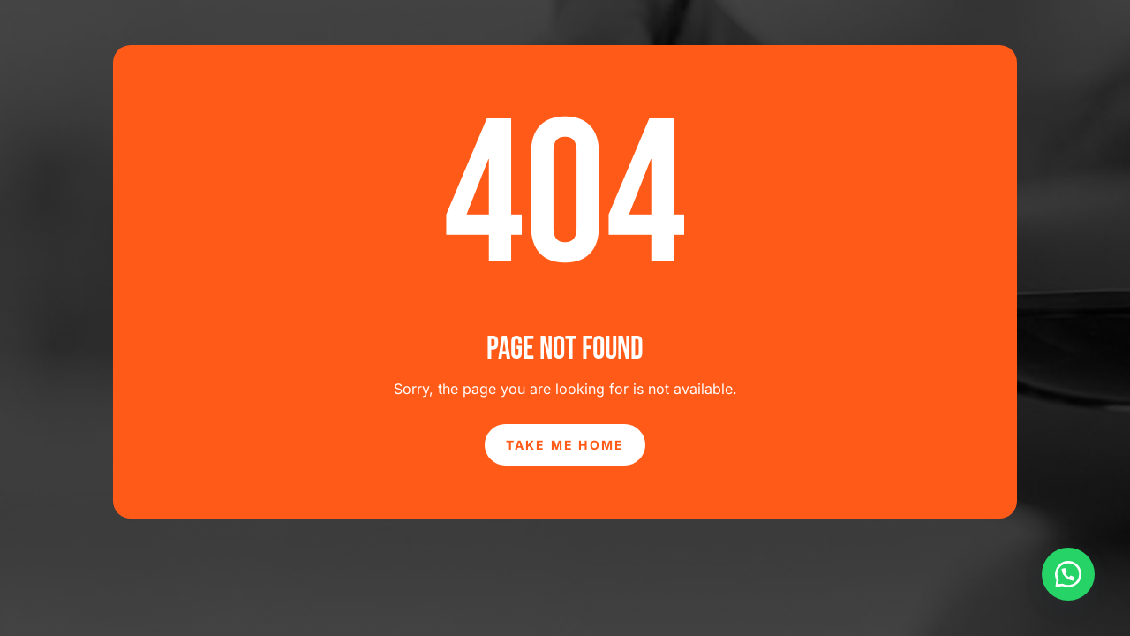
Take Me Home (565, 444)
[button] (1068, 574)
